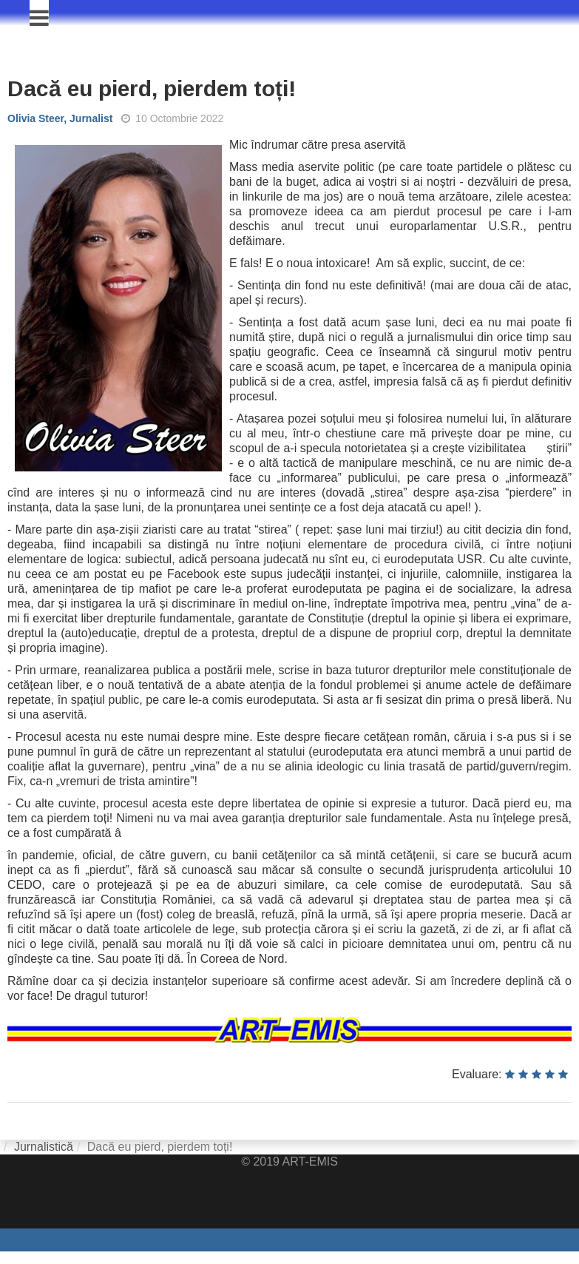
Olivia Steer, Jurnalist (59, 118)
